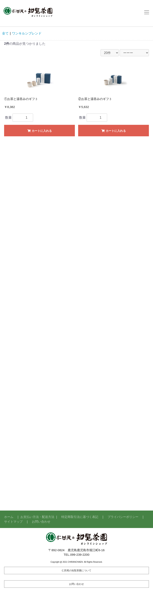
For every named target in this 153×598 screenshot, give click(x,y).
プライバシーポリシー (123, 517)
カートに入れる (39, 130)
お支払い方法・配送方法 (37, 517)
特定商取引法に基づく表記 (79, 517)
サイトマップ (13, 521)
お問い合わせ (41, 521)
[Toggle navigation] (147, 12)
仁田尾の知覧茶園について (76, 570)
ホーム (8, 517)
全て (5, 33)
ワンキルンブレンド (27, 33)
